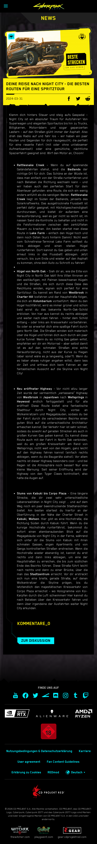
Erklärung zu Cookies (26, 772)
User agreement (29, 761)
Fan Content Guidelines (63, 761)
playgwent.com (44, 832)
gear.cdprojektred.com (72, 832)
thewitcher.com (20, 832)
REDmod (53, 772)
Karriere (85, 751)
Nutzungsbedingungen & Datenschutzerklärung (39, 751)
